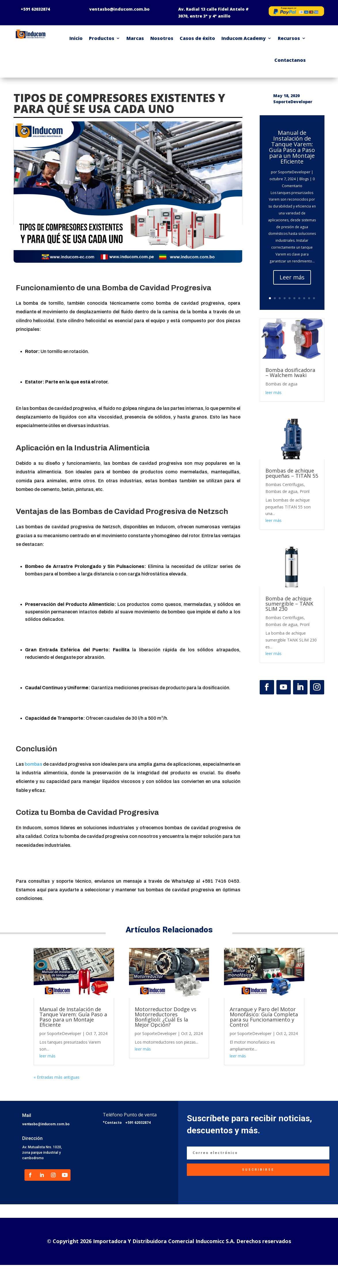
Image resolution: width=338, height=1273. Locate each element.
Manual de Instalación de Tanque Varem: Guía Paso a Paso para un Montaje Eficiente (292, 147)
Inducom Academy (243, 38)
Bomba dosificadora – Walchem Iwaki (290, 372)
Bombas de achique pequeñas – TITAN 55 (291, 473)
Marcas (135, 38)
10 (314, 298)
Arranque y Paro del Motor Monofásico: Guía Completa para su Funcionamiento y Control (264, 1017)
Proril (304, 491)
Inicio (76, 38)
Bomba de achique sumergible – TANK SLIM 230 (289, 603)
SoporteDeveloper (294, 171)
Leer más (292, 277)
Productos (101, 38)
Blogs (304, 178)
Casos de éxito (197, 38)
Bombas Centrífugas (284, 484)
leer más (273, 392)
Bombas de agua (281, 384)
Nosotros (161, 38)
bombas (34, 764)
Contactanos (290, 60)
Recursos (289, 38)
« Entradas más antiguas (56, 1077)
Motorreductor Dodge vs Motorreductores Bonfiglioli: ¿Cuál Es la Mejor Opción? (165, 1017)
